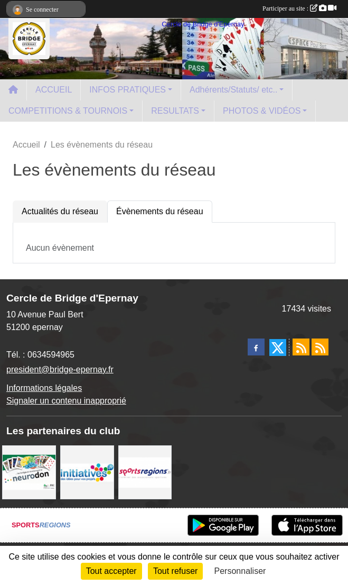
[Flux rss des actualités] (301, 347)
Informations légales (44, 387)
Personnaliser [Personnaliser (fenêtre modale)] (240, 570)
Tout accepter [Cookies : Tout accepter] (111, 570)
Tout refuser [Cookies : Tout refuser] (175, 570)
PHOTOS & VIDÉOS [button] (261, 110)
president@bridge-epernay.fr (60, 369)
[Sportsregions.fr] (145, 471)
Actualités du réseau (60, 211)
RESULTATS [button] (175, 110)
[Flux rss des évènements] (320, 347)
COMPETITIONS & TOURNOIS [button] (67, 110)
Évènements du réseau (159, 211)
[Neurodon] (29, 471)
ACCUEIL (53, 89)
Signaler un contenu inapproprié (66, 400)
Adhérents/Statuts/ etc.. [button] (233, 89)
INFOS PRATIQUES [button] (127, 89)
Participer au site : (299, 8)
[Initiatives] (87, 471)
